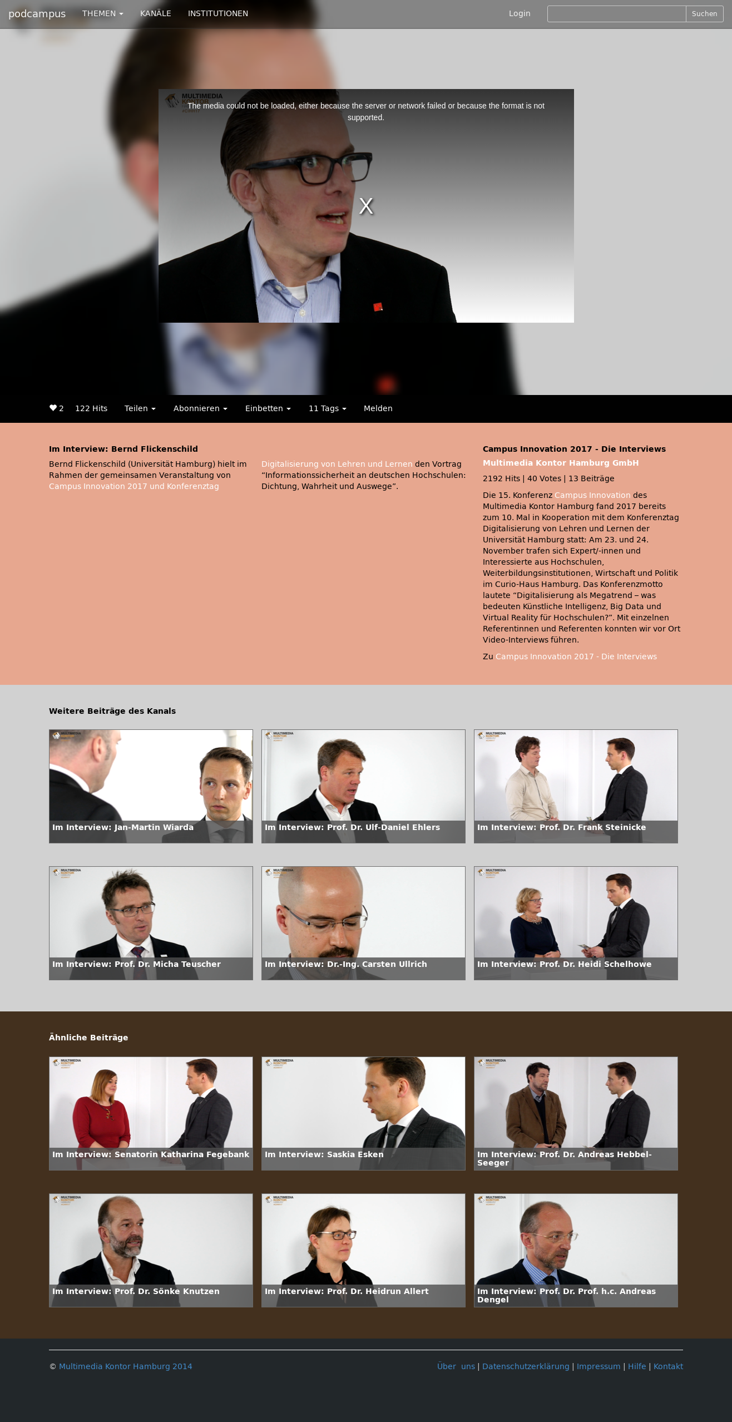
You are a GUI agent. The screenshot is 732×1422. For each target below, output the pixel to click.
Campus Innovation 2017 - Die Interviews (576, 656)
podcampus (37, 14)
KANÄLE (155, 13)
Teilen (140, 408)
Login (520, 13)
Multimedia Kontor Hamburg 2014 (125, 1366)
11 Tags (328, 408)
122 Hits (91, 408)
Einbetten (268, 408)
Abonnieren (200, 408)
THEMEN (102, 13)
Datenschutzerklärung (526, 1366)
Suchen (705, 14)
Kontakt (668, 1366)
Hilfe (637, 1366)
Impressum (599, 1366)
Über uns (456, 1366)
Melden (378, 408)
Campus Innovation (593, 495)
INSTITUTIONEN (218, 13)
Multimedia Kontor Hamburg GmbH (561, 463)
